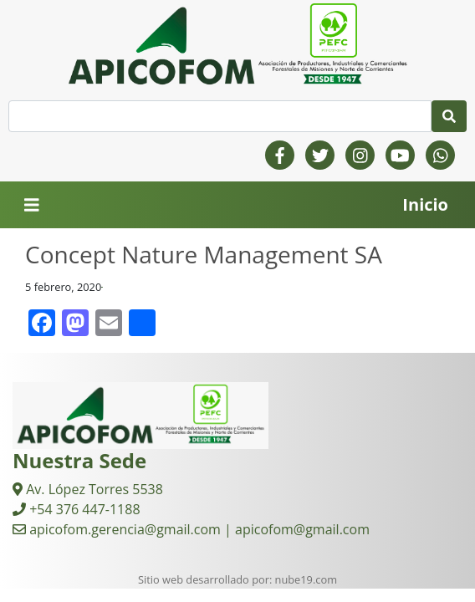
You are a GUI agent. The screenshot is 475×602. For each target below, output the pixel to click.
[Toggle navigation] (31, 205)
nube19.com (306, 579)
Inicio (425, 204)
